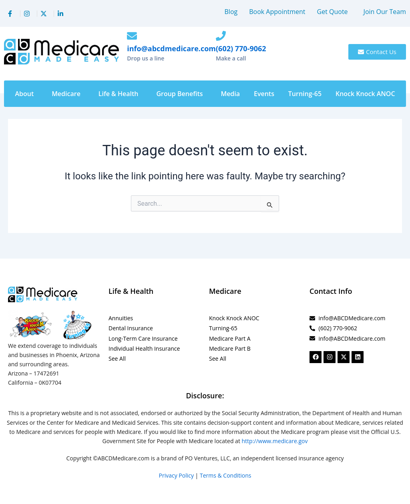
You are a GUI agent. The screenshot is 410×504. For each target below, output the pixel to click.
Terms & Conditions (225, 475)
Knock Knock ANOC (365, 93)
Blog (231, 11)
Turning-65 (305, 93)
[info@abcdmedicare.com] (132, 36)
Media (230, 93)
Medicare (66, 93)
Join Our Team (385, 11)
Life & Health (118, 93)
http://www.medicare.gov (275, 441)
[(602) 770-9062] (221, 36)
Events (264, 93)
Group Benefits (179, 93)
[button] (334, 11)
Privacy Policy (176, 475)
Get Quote (332, 11)
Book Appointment (277, 11)
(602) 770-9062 (241, 48)
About (24, 93)
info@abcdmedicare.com (171, 48)
